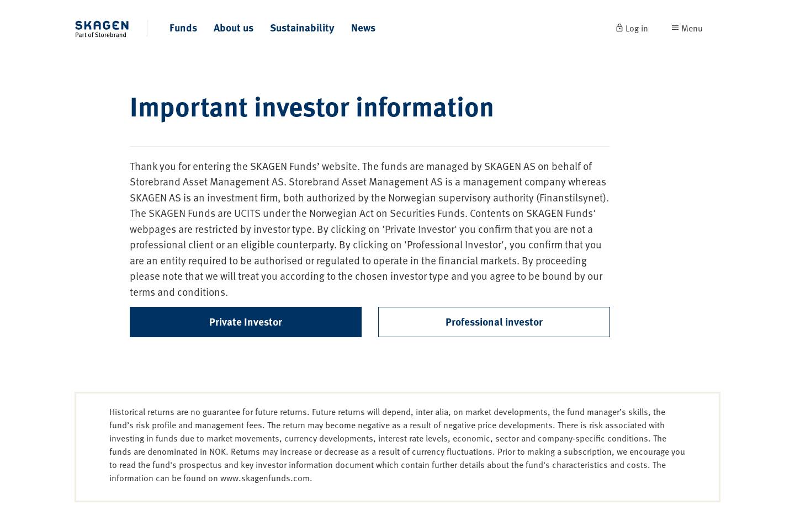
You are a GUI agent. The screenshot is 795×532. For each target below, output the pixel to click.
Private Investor (245, 321)
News (363, 27)
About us (233, 27)
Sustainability (302, 27)
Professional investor (494, 321)
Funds (183, 27)
